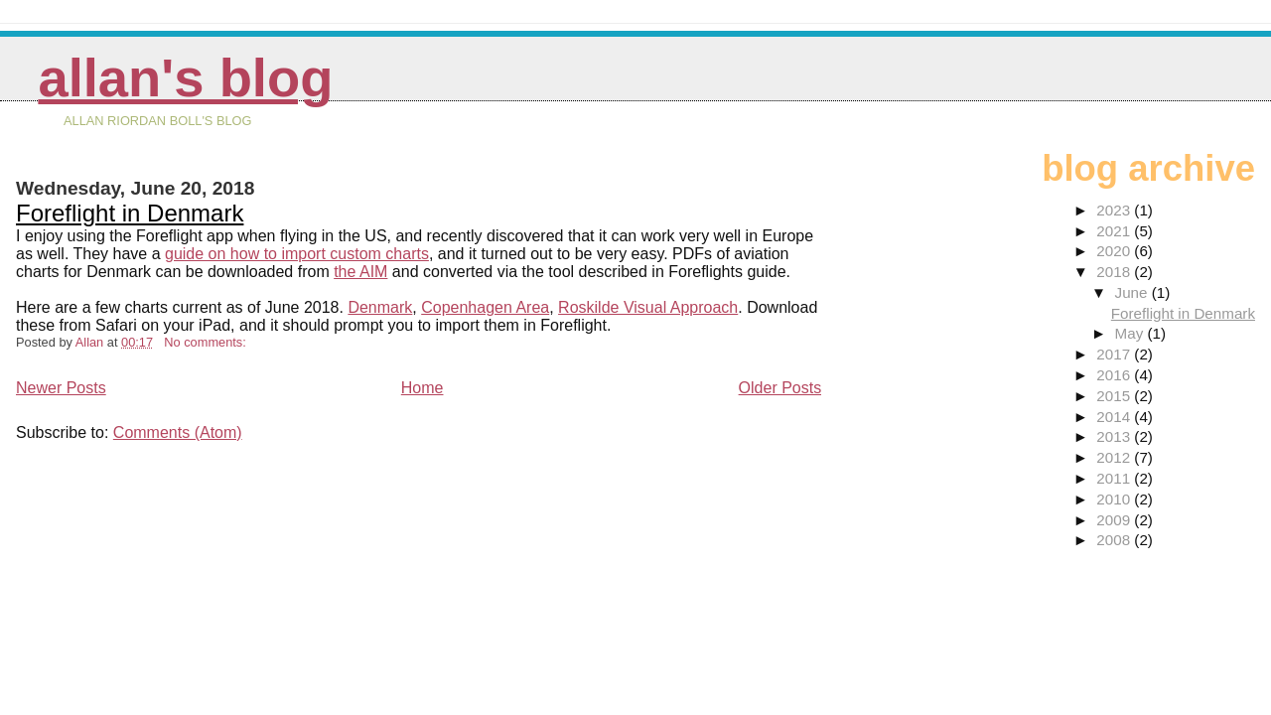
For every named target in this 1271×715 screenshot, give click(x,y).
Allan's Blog (185, 78)
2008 (1115, 539)
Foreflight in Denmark (129, 213)
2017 (1115, 354)
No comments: (206, 342)
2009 (1115, 519)
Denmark (380, 307)
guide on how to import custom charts (297, 253)
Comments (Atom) (177, 432)
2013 (1115, 436)
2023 (1115, 210)
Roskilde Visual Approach (648, 307)
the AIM (360, 271)
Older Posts (780, 387)
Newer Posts (61, 387)
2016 (1115, 374)
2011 (1115, 478)
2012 (1115, 457)
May (1131, 333)
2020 (1115, 250)
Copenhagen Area (485, 307)
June (1133, 292)
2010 (1115, 499)
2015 (1115, 395)
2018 (1115, 271)
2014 (1115, 416)
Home (422, 387)
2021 (1115, 230)
